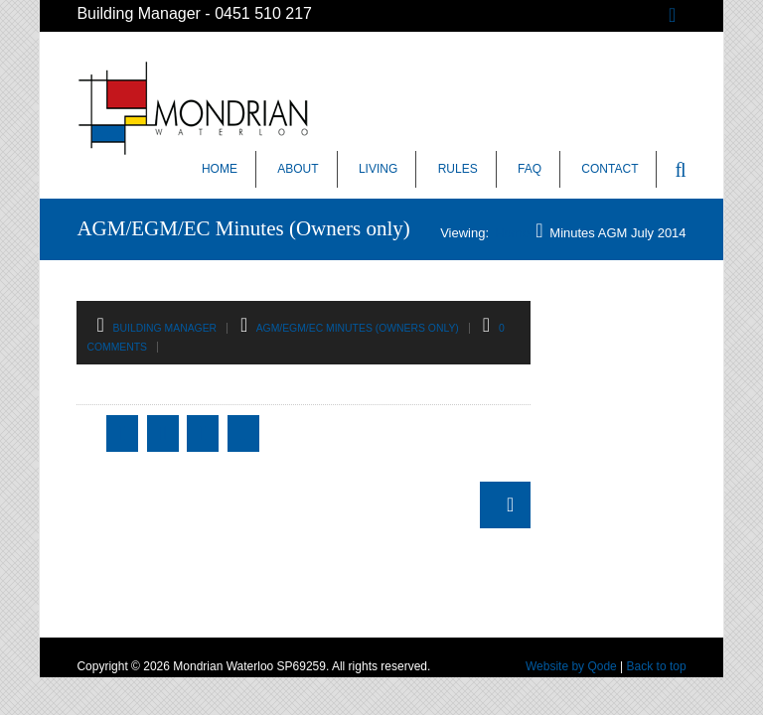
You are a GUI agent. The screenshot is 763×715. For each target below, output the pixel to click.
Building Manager (165, 328)
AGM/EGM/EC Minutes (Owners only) (357, 328)
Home (219, 169)
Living (378, 169)
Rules (458, 169)
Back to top (657, 666)
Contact (609, 169)
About (297, 169)
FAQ (529, 169)
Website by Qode (571, 666)
